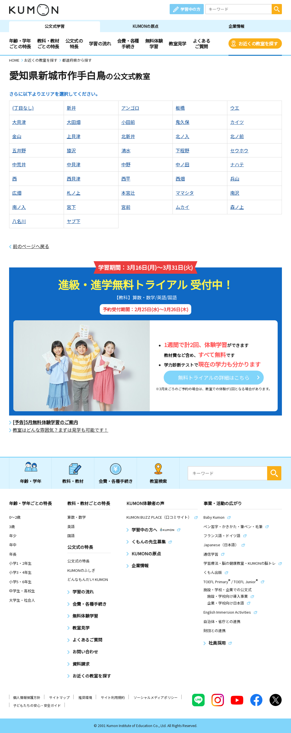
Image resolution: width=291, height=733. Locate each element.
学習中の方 (190, 9)
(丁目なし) (23, 107)
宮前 (125, 207)
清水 (125, 150)
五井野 (19, 150)
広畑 (16, 192)
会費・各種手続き (128, 43)
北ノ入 (182, 136)
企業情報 (236, 26)
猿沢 (71, 150)
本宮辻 (128, 192)
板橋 (180, 107)
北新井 (128, 136)
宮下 (71, 207)
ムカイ (182, 207)
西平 (125, 178)
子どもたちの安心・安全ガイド (37, 705)
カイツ (237, 122)
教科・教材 (73, 481)
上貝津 (73, 136)
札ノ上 (73, 192)
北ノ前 (237, 136)
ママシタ (185, 192)
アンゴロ (130, 107)
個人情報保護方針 (26, 697)
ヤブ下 (73, 221)
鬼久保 (182, 122)
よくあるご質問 (201, 43)
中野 (125, 164)
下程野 (182, 150)
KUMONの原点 (145, 26)
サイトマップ (59, 697)
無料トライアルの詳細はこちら (214, 377)
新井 (71, 107)
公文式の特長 (74, 43)
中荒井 (19, 164)
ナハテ (237, 164)
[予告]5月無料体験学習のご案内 (45, 422)
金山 (16, 136)
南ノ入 (19, 207)
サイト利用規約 (113, 697)
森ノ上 (237, 207)
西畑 (180, 178)
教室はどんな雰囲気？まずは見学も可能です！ (60, 430)
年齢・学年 (30, 481)
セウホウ (239, 150)
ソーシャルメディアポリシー (156, 697)
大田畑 (73, 122)
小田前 (128, 122)
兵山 (234, 178)
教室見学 (177, 43)
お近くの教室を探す (258, 43)
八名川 (19, 221)
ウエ (234, 107)
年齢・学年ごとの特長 (20, 43)
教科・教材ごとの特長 (48, 43)
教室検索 (158, 481)
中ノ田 (182, 164)
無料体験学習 (154, 43)
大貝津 (19, 122)
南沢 (234, 192)
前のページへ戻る (31, 246)
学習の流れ (100, 43)
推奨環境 (85, 697)
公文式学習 (55, 26)
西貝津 (73, 178)
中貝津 (73, 164)
